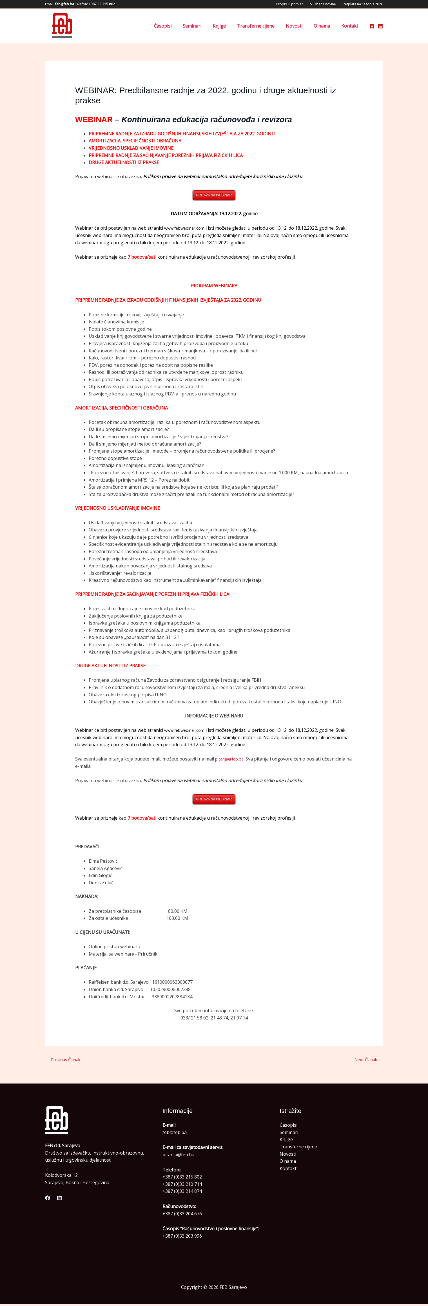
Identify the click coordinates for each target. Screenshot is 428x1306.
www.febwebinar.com (186, 228)
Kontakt (350, 26)
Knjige (229, 26)
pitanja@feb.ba (231, 759)
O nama (325, 26)
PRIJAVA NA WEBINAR (214, 195)
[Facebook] (371, 26)
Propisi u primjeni (290, 4)
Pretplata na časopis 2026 (362, 4)
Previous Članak (65, 1061)
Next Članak (366, 1061)
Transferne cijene (263, 26)
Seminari (204, 26)
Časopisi (177, 26)
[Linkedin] (380, 26)
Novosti (299, 26)
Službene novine (323, 4)
